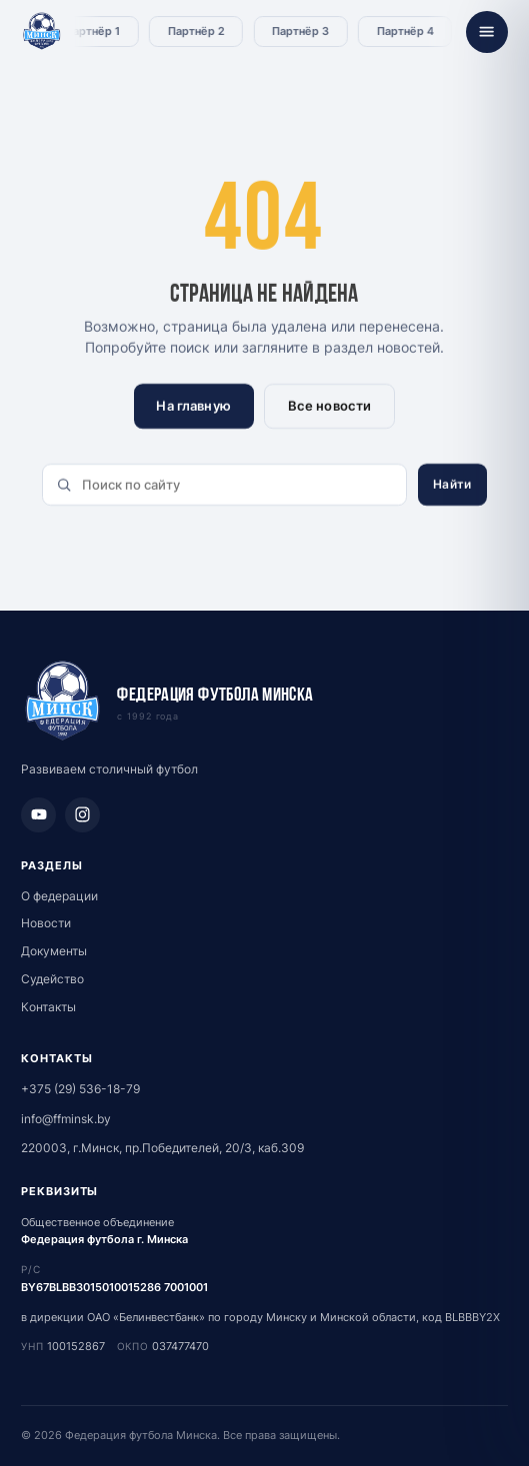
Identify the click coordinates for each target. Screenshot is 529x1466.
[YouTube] (38, 814)
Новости (46, 922)
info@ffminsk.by (66, 1118)
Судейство (52, 978)
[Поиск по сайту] (224, 485)
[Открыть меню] (487, 32)
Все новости (329, 406)
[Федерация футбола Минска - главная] (42, 32)
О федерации (59, 895)
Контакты (48, 1006)
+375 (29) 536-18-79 (80, 1088)
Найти (452, 484)
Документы (54, 950)
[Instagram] (82, 814)
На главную (194, 406)
